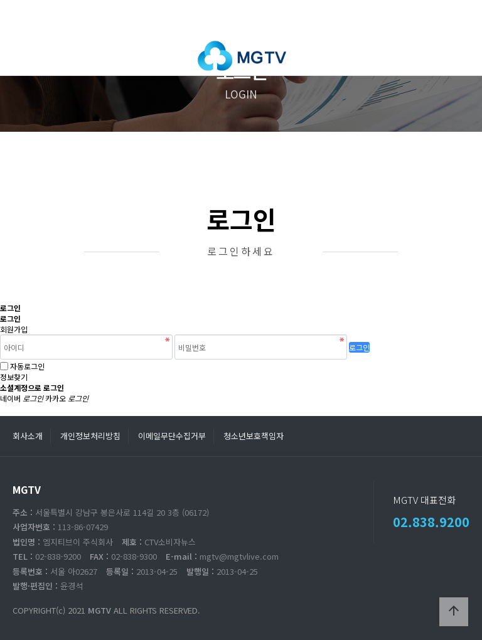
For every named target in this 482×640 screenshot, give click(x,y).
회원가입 (14, 329)
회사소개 (28, 436)
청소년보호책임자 (253, 436)
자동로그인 (27, 366)
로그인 (359, 347)
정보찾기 (14, 376)
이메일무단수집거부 (172, 436)
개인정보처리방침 (90, 436)
